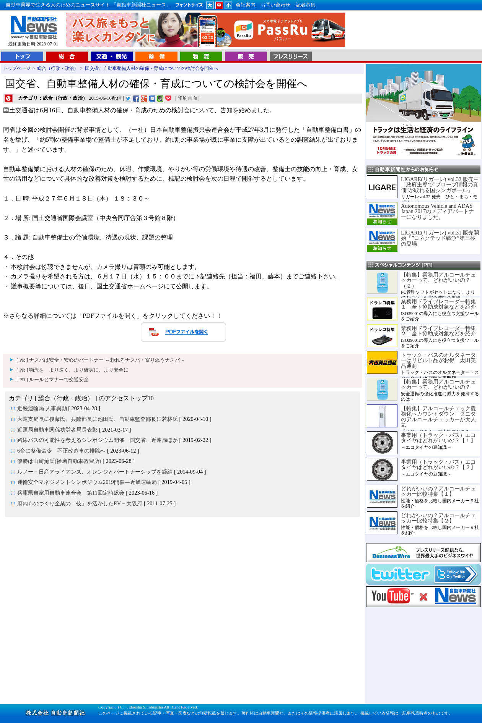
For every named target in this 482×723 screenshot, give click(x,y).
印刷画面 (187, 98)
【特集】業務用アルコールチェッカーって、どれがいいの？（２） (438, 280)
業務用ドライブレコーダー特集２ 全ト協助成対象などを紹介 (438, 330)
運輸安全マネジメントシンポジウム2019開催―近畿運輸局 (87, 482)
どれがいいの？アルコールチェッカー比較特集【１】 (438, 491)
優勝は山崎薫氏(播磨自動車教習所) (59, 461)
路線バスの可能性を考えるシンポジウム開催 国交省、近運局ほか (97, 440)
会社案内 (246, 5)
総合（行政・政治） (57, 68)
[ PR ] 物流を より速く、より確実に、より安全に (72, 370)
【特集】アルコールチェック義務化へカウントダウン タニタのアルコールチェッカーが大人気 (438, 416)
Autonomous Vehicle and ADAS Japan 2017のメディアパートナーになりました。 (437, 211)
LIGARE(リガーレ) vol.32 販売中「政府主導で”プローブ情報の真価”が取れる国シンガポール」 (440, 184)
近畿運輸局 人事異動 (42, 408)
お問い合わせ (275, 5)
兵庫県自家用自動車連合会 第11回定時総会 (70, 493)
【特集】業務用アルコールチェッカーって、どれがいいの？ (438, 384)
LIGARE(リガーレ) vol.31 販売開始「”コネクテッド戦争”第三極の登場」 (440, 238)
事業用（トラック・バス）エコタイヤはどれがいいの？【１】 (438, 437)
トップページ (17, 68)
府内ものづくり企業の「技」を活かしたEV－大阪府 (79, 503)
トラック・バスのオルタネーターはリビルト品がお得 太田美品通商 (438, 360)
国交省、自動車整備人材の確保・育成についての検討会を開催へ (151, 68)
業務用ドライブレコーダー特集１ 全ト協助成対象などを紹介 (438, 304)
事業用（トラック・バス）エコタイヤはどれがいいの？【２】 (438, 464)
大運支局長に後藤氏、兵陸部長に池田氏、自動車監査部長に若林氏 (97, 419)
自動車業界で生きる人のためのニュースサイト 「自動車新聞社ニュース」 (88, 5)
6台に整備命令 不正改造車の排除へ (61, 451)
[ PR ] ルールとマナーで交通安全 (52, 379)
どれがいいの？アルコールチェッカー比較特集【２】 (438, 518)
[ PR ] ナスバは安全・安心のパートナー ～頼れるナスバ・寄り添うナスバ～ (100, 360)
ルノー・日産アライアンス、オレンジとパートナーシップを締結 (95, 472)
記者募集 (306, 5)
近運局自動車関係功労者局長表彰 (57, 430)
